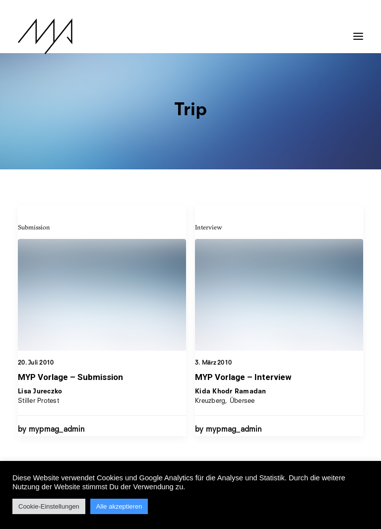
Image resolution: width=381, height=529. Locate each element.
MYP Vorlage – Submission (70, 377)
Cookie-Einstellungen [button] (48, 506)
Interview (208, 227)
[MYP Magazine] (45, 36)
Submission (34, 227)
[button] (358, 31)
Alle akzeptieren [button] (119, 506)
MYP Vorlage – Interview (243, 377)
